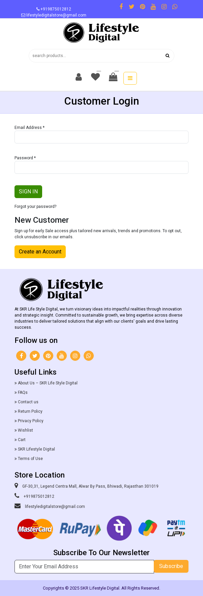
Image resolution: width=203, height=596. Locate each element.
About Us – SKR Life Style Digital (48, 383)
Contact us (28, 402)
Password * (25, 158)
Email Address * (29, 127)
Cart (22, 439)
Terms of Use (30, 458)
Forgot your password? (35, 206)
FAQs (23, 392)
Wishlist (25, 430)
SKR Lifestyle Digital (36, 449)
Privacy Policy (31, 420)
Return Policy (30, 411)
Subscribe (171, 566)
